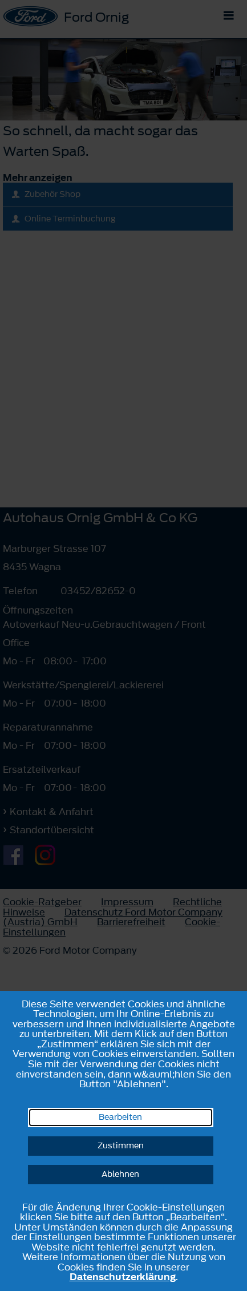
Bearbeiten (120, 1117)
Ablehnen (120, 1174)
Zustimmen (121, 1146)
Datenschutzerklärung (123, 1277)
